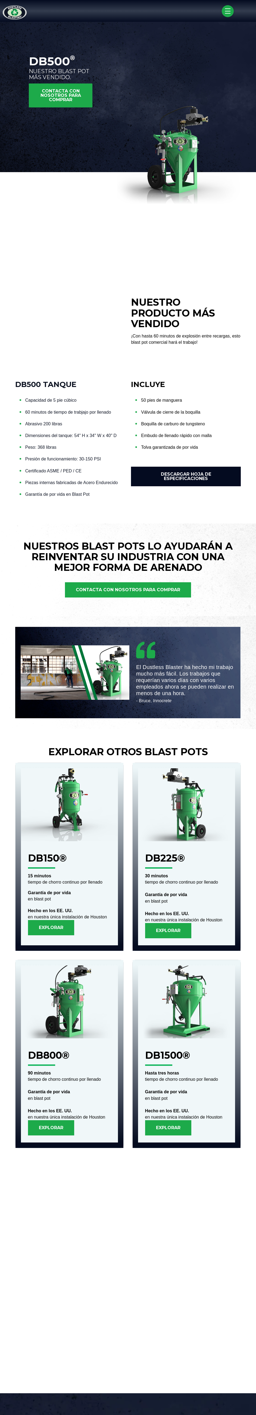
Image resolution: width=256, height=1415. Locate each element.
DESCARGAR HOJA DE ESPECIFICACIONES (186, 476)
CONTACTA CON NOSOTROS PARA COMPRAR (60, 95)
